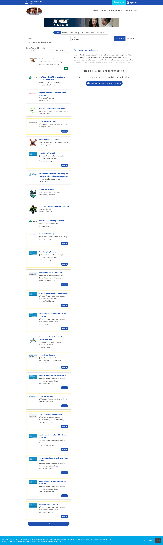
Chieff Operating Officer (47, 59)
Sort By (30, 51)
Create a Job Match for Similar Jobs (104, 83)
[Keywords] (48, 38)
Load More (48, 524)
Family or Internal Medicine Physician (52, 375)
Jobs (103, 10)
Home (95, 10)
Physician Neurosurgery (48, 121)
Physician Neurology (46, 396)
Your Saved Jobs (102, 33)
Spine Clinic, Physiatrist (47, 153)
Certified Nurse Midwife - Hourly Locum (53, 293)
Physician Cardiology (46, 234)
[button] (131, 38)
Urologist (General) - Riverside (50, 272)
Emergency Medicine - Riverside (50, 414)
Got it (158, 540)
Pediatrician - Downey (47, 355)
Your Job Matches (88, 33)
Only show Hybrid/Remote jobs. (40, 42)
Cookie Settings (147, 540)
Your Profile (115, 10)
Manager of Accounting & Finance (51, 221)
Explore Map (74, 33)
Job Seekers (119, 2)
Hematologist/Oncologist (48, 252)
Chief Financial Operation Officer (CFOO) (54, 206)
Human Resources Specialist (49, 139)
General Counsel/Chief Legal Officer (52, 108)
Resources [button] (130, 10)
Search (57, 33)
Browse (65, 33)
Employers (132, 2)
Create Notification (62, 51)
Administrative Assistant (48, 189)
